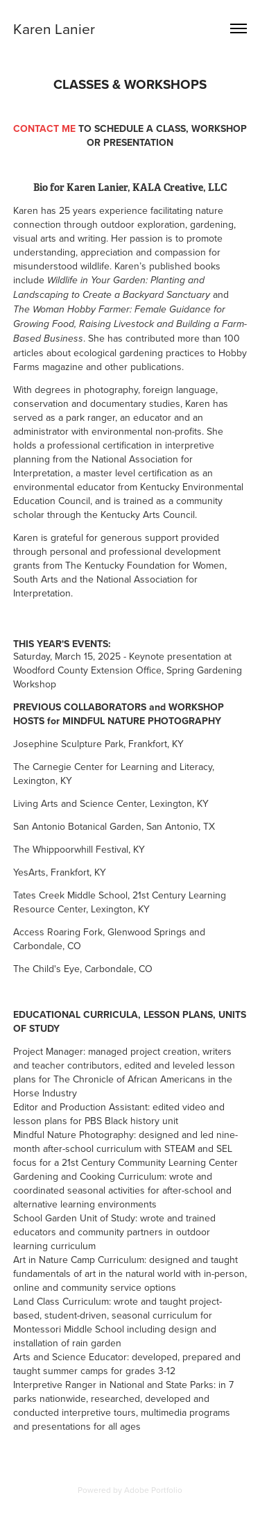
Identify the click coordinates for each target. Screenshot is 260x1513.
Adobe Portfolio (153, 1490)
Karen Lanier (54, 28)
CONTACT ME (45, 128)
